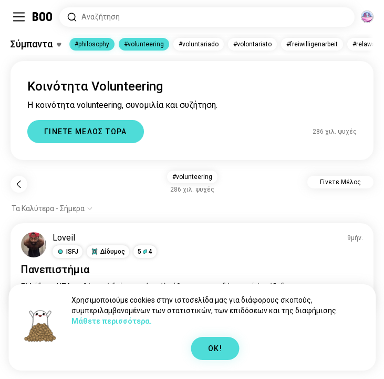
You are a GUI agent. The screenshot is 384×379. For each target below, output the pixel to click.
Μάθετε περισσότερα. (111, 321)
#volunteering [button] (192, 177)
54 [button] (145, 251)
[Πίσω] (19, 184)
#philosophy (92, 44)
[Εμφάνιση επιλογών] (52, 208)
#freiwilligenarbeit (312, 44)
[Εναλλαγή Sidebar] (19, 16)
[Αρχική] (43, 16)
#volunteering (144, 44)
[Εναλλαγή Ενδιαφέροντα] (36, 44)
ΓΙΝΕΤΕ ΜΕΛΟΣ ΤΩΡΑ (85, 131)
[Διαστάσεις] (367, 17)
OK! (215, 348)
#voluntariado (199, 44)
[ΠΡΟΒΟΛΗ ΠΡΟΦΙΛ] (33, 244)
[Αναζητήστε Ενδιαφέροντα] (207, 17)
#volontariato (252, 44)
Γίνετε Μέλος (340, 182)
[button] (67, 251)
